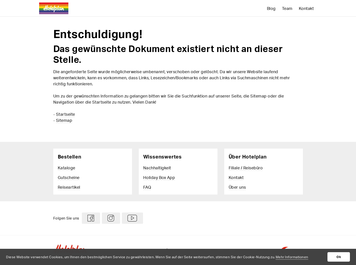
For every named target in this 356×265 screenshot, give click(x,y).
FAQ (147, 187)
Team (287, 8)
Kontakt (306, 8)
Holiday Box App (159, 177)
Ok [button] (338, 257)
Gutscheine (69, 177)
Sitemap (64, 120)
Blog (271, 8)
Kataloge (66, 167)
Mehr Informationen (292, 257)
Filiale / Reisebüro (246, 167)
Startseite (65, 114)
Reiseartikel (69, 187)
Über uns (237, 187)
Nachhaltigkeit (157, 167)
